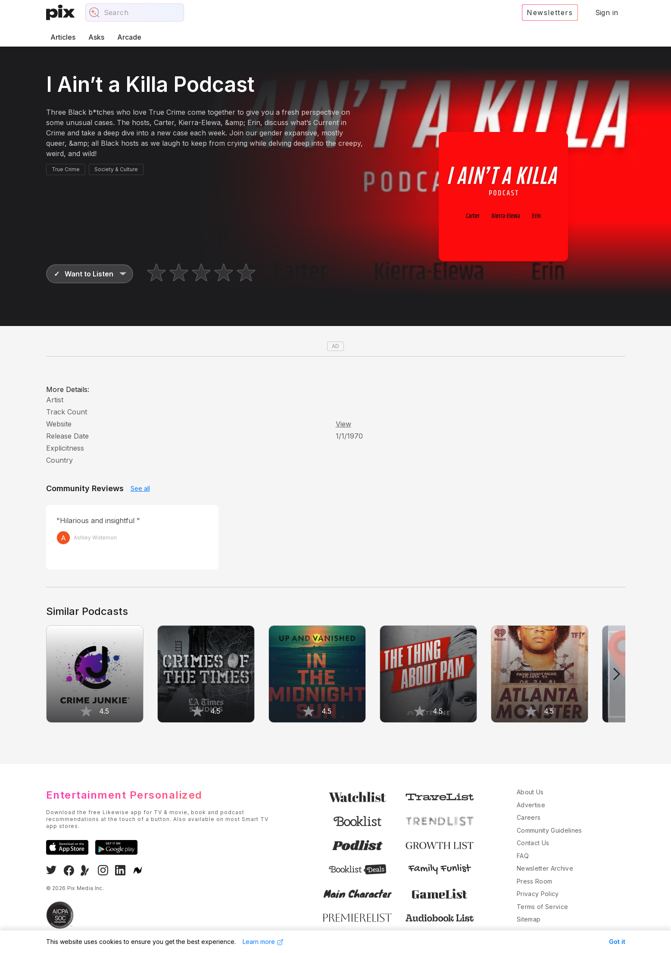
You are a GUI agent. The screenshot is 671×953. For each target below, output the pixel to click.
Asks (96, 37)
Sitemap (528, 919)
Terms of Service (542, 906)
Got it (617, 941)
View (343, 424)
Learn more (263, 942)
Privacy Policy (538, 893)
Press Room (534, 881)
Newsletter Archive (545, 868)
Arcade (129, 37)
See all (140, 488)
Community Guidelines (549, 830)
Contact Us (533, 842)
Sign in (606, 12)
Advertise (531, 805)
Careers (528, 817)
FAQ (523, 855)
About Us (530, 792)
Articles (62, 37)
